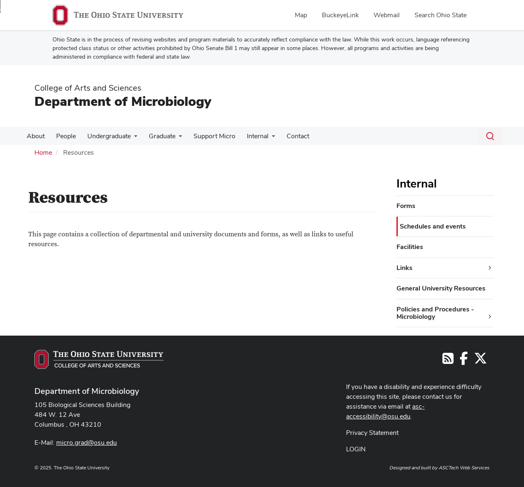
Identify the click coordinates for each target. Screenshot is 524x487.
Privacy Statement (372, 432)
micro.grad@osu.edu (86, 442)
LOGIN (356, 449)
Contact (287, 136)
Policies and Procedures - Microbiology (435, 313)
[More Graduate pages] (173, 138)
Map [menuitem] (301, 15)
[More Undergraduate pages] (130, 138)
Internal (249, 136)
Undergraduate (105, 136)
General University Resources (440, 288)
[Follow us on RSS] (447, 361)
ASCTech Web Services (464, 467)
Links (404, 267)
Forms (405, 205)
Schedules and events (433, 226)
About (35, 136)
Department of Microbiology (122, 101)
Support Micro (207, 136)
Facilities (409, 246)
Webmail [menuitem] (387, 15)
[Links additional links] (490, 268)
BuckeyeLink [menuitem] (340, 15)
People (63, 136)
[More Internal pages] (263, 138)
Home (43, 152)
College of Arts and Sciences (87, 87)
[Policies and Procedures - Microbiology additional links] (490, 316)
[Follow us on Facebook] (464, 361)
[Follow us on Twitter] (480, 361)
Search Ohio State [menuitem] (441, 15)
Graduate (156, 136)
